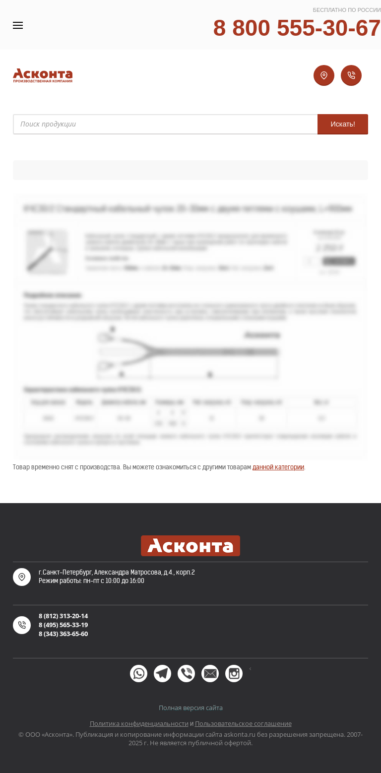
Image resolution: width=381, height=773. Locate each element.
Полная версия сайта (191, 707)
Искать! (342, 124)
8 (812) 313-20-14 (63, 615)
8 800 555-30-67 (297, 28)
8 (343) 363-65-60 (63, 633)
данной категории (278, 467)
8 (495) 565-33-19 (63, 624)
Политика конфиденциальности (139, 723)
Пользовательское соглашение (243, 723)
